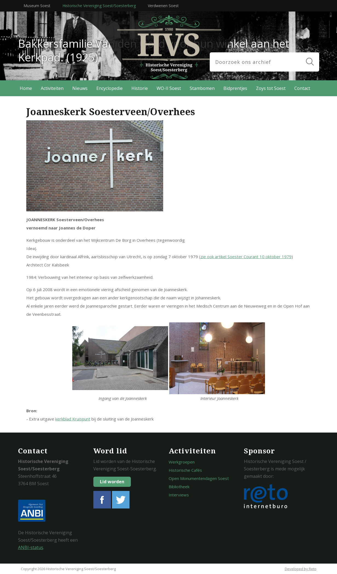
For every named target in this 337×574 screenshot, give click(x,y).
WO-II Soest (169, 88)
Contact (302, 88)
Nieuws (80, 88)
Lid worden (112, 482)
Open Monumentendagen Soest (199, 478)
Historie (139, 88)
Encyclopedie (109, 88)
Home (26, 88)
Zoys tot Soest (271, 88)
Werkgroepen (182, 462)
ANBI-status (30, 547)
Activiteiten (52, 88)
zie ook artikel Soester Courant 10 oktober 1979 (246, 256)
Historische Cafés (185, 470)
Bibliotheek (179, 486)
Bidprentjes (235, 88)
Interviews (179, 495)
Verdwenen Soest (163, 5)
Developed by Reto (300, 568)
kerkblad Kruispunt (72, 419)
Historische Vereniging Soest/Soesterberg (99, 5)
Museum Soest (37, 5)
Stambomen (202, 88)
